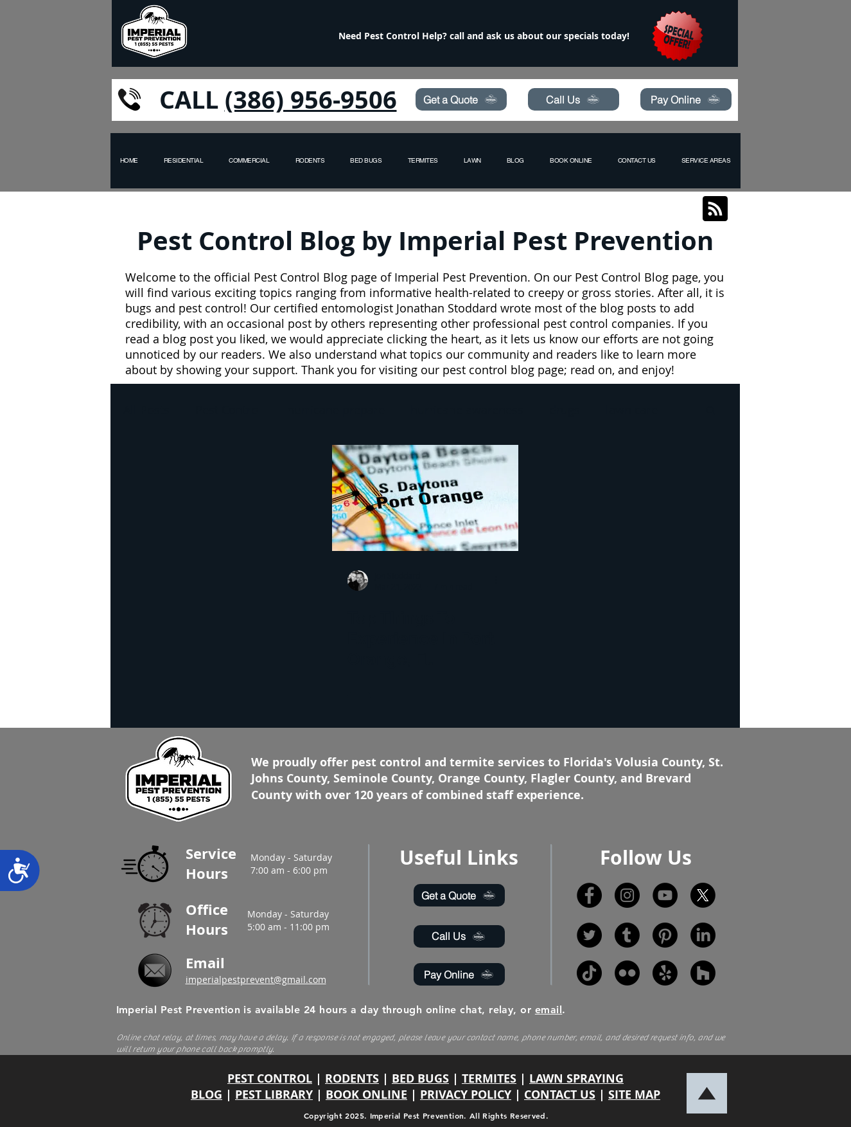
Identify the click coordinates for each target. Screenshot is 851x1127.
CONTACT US (559, 1094)
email (548, 1010)
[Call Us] (573, 99)
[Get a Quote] (461, 99)
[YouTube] (665, 895)
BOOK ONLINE (366, 1094)
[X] (702, 895)
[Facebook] (589, 895)
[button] (706, 160)
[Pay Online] (686, 99)
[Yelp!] (665, 973)
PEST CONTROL (269, 1078)
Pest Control (228, 409)
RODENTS (352, 1078)
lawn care (632, 409)
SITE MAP (634, 1094)
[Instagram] (627, 895)
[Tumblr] (627, 935)
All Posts (146, 409)
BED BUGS (420, 1078)
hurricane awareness (466, 409)
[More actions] (501, 580)
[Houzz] (702, 973)
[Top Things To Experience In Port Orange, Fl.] (425, 498)
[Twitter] (589, 935)
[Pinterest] (665, 935)
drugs (564, 409)
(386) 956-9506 (311, 99)
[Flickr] (627, 973)
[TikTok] (589, 973)
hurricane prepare (336, 409)
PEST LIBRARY (274, 1094)
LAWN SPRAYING (576, 1078)
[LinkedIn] (702, 935)
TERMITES (489, 1078)
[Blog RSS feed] (715, 209)
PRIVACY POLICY (465, 1094)
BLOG (206, 1094)
